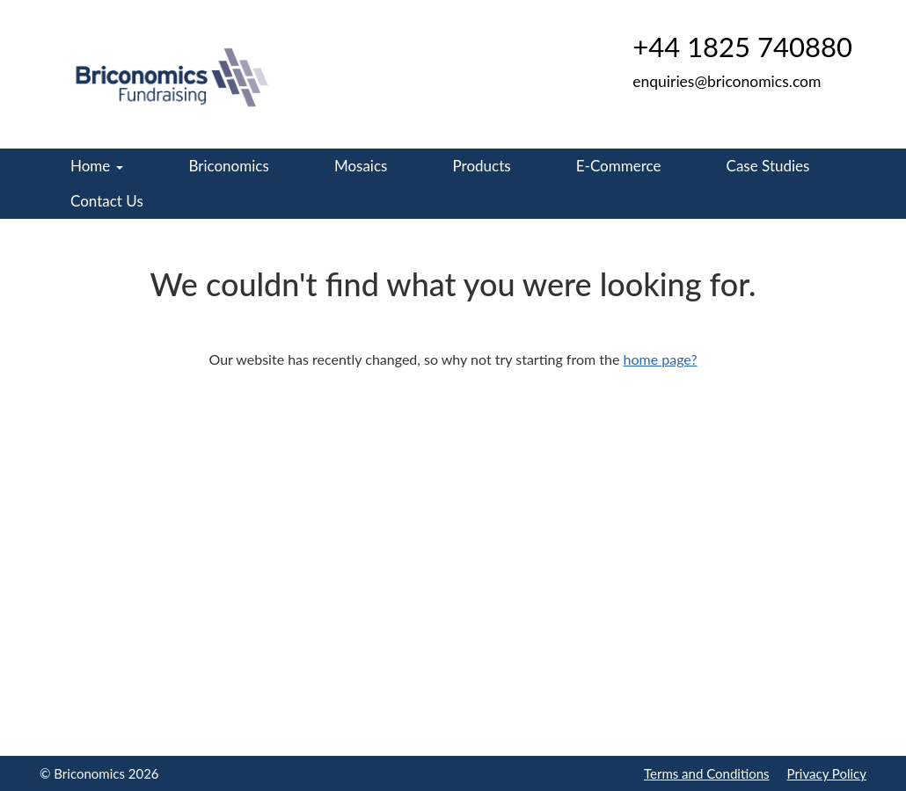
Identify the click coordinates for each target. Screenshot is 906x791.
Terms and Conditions (707, 773)
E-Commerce (618, 165)
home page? (661, 359)
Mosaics (361, 165)
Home (96, 165)
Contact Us (106, 201)
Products (482, 165)
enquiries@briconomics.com (726, 81)
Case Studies (768, 165)
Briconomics (228, 165)
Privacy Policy (826, 773)
